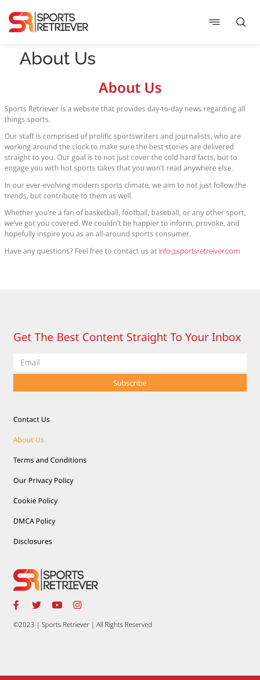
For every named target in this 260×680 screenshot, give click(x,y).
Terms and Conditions (50, 460)
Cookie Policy (35, 500)
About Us (28, 439)
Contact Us (31, 419)
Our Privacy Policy (43, 480)
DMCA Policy (34, 521)
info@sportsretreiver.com (199, 251)
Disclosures (32, 541)
